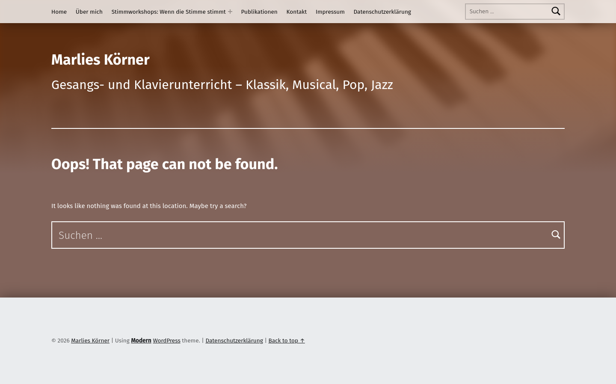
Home (59, 11)
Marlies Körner (100, 59)
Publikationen (259, 11)
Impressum (330, 11)
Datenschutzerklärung (382, 11)
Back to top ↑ (286, 340)
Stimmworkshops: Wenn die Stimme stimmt (169, 11)
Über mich (89, 11)
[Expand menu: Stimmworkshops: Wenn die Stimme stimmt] (230, 11)
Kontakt (297, 11)
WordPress (166, 340)
